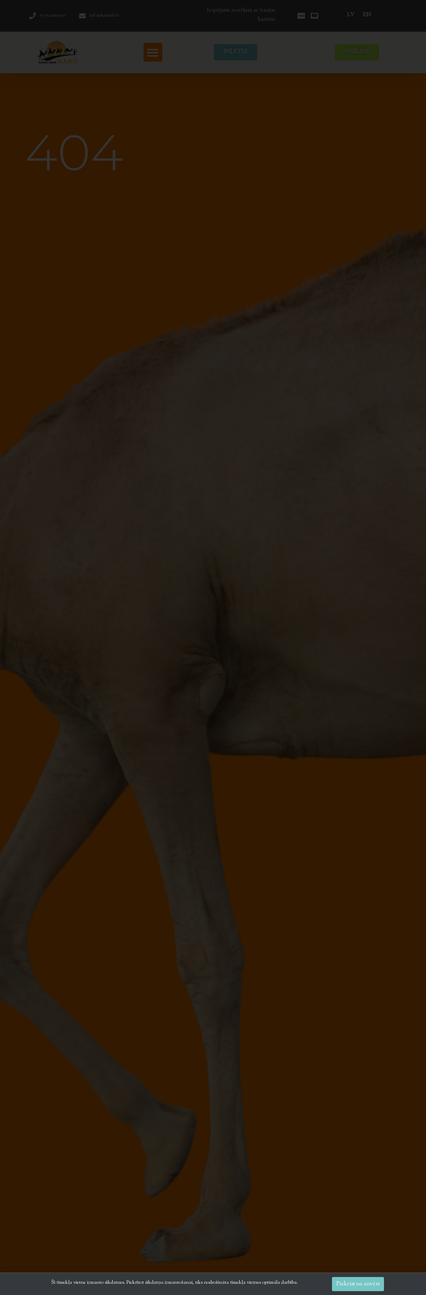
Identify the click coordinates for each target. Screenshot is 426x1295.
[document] (213, 647)
